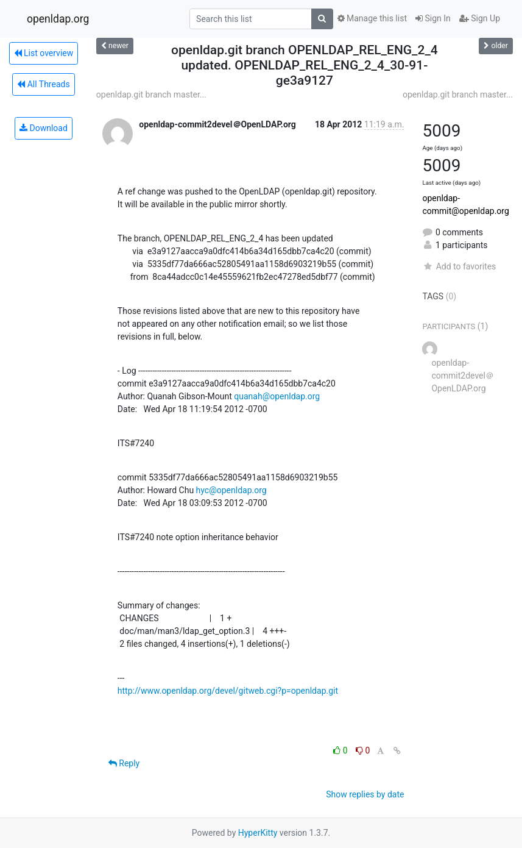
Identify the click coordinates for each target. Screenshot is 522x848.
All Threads (43, 84)
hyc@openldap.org (231, 490)
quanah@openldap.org (277, 396)
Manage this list (372, 18)
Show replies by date (365, 794)
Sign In (433, 18)
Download (43, 128)
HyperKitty (258, 833)
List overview (44, 53)
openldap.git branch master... (151, 94)
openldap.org (58, 19)
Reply (123, 763)
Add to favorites (459, 266)
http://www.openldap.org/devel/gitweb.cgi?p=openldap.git (228, 691)
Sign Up (479, 18)
